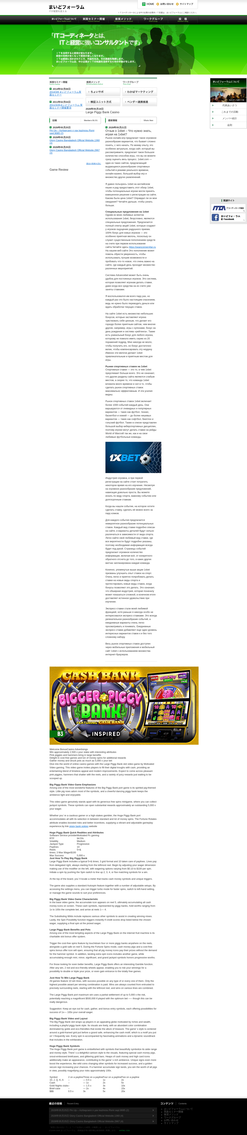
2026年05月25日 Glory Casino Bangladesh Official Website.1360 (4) (87, 1115)
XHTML (122, 1130)
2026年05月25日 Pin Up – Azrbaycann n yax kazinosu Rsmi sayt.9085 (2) (90, 1110)
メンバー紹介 (229, 118)
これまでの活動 (229, 111)
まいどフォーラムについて (178, 1108)
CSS (128, 1130)
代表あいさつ (229, 105)
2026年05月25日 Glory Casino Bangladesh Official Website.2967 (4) (87, 1121)
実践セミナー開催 (173, 1111)
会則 (229, 125)
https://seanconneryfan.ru (142, 247)
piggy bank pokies (78, 826)
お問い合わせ (171, 1120)
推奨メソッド (171, 1114)
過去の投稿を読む (93, 164)
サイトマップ (171, 1123)
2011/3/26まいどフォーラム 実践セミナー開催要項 (66, 106)
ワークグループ (172, 1117)
